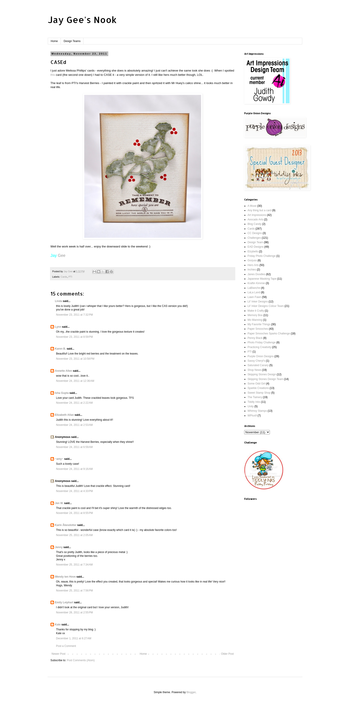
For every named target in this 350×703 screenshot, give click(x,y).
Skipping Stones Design (262, 374)
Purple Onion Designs (261, 356)
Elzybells (253, 251)
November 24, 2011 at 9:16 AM (74, 469)
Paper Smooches (258, 328)
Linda (58, 301)
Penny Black (255, 338)
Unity (251, 406)
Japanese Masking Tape (262, 278)
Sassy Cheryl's (256, 360)
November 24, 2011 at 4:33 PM (74, 491)
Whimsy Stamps (257, 410)
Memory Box (255, 315)
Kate (58, 624)
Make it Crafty (256, 310)
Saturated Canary (258, 365)
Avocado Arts (255, 219)
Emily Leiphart (64, 602)
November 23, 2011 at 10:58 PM (75, 358)
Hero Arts (253, 265)
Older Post (227, 653)
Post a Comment (66, 646)
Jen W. (59, 503)
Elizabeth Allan (64, 414)
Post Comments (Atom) (81, 660)
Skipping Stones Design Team (265, 379)
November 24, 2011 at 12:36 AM (75, 380)
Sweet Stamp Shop (259, 392)
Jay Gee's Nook (82, 19)
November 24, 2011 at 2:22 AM (74, 402)
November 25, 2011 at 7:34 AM (74, 564)
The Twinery (255, 397)
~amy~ (59, 458)
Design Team (255, 242)
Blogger (191, 692)
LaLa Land (254, 292)
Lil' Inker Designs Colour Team (266, 306)
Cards (64, 276)
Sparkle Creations (258, 388)
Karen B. (60, 348)
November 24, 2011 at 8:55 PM (74, 513)
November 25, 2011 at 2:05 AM (74, 535)
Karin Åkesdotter (66, 525)
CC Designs (255, 233)
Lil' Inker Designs (258, 301)
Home (54, 41)
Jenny (59, 547)
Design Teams (72, 41)
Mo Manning (255, 319)
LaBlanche (254, 287)
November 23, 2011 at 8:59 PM (74, 336)
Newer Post (58, 653)
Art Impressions (257, 215)
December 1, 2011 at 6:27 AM (73, 638)
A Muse (252, 205)
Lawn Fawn (254, 297)
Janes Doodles (256, 274)
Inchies (252, 269)
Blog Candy (254, 224)
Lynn (58, 326)
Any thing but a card (259, 210)
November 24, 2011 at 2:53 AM (74, 424)
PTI (70, 276)
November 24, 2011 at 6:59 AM (74, 447)
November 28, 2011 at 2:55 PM (74, 612)
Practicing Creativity (259, 347)
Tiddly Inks (254, 401)
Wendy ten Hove (65, 576)
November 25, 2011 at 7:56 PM (74, 590)
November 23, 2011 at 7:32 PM (74, 314)
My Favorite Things (259, 324)
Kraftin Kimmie (256, 283)
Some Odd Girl (256, 383)
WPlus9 (252, 415)
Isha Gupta (62, 393)
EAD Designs (255, 246)
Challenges (254, 237)
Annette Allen (63, 370)
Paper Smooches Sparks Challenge (269, 333)
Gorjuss (252, 260)
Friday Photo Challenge (261, 256)
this (53, 74)
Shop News (254, 370)
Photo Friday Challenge (261, 342)
